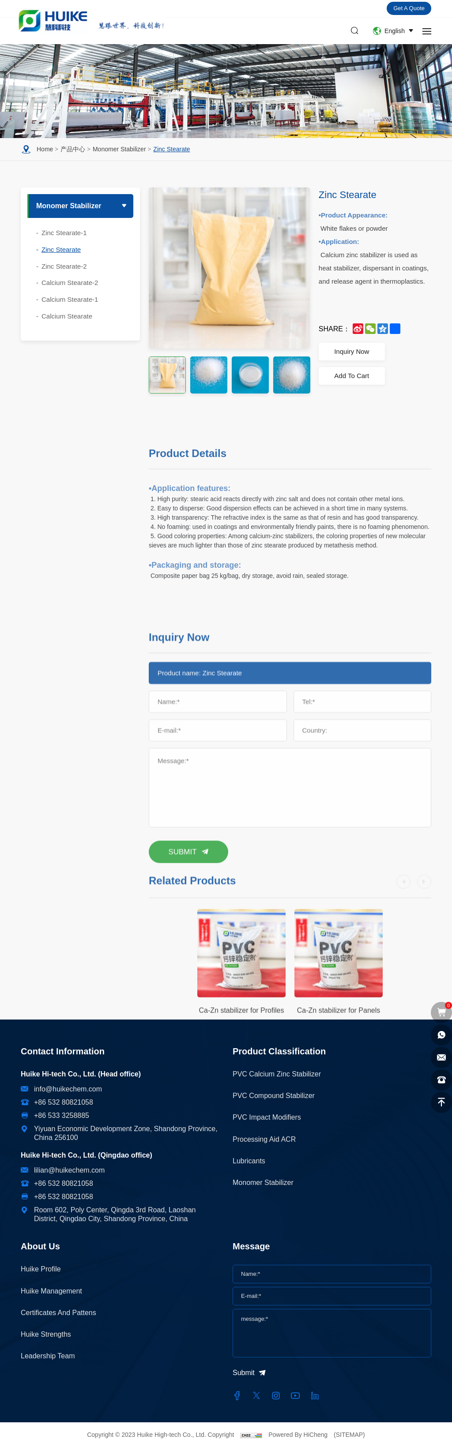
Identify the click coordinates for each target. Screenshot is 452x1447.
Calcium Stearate (66, 316)
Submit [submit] (244, 1372)
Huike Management (51, 1291)
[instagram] (275, 1395)
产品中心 (72, 149)
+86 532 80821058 (63, 1102)
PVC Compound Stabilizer (274, 1095)
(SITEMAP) (349, 1434)
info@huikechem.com (68, 1089)
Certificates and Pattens (58, 1312)
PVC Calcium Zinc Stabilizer (277, 1074)
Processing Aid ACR (264, 1139)
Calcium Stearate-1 (69, 299)
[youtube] (295, 1395)
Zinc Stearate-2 (64, 266)
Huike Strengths (46, 1334)
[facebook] (237, 1395)
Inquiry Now (351, 351)
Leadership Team (48, 1356)
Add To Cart (351, 375)
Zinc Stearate (171, 149)
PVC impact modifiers (267, 1117)
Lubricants (249, 1161)
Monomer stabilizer (119, 149)
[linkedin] (314, 1395)
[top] (441, 1102)
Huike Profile (41, 1269)
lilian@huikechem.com (69, 1170)
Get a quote (409, 8)
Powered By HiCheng (298, 1434)
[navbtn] (426, 31)
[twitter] (256, 1395)
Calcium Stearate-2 (69, 282)
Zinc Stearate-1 (64, 232)
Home (45, 149)
